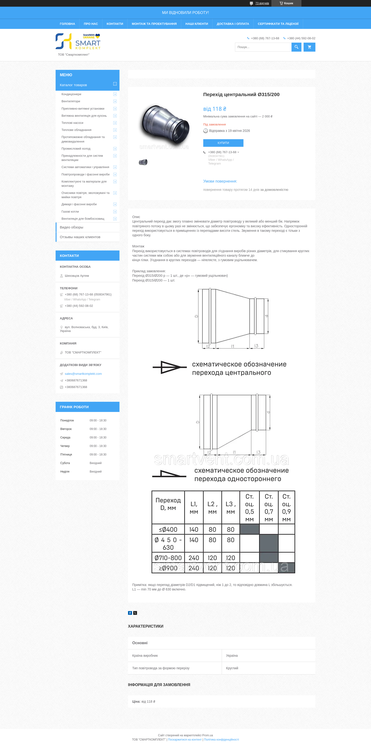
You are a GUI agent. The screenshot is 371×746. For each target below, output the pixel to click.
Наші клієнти (197, 24)
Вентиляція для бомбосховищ (83, 218)
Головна (67, 24)
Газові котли (70, 211)
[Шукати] (296, 47)
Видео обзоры (71, 227)
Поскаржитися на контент (185, 739)
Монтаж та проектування (154, 24)
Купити (223, 143)
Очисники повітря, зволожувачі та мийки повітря (86, 195)
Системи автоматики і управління (85, 167)
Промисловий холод (76, 148)
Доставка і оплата (233, 24)
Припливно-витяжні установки (83, 108)
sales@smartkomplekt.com (83, 373)
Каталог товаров (73, 85)
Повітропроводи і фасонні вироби (86, 174)
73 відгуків (262, 3)
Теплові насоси (72, 123)
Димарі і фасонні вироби (79, 204)
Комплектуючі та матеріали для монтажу (84, 184)
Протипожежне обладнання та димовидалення (83, 139)
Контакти (115, 24)
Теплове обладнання (76, 130)
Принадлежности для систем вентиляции (82, 158)
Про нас (91, 24)
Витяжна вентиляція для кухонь (84, 115)
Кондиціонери (71, 94)
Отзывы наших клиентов (80, 237)
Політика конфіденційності (221, 739)
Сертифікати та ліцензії (278, 24)
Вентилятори (71, 101)
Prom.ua (207, 735)
